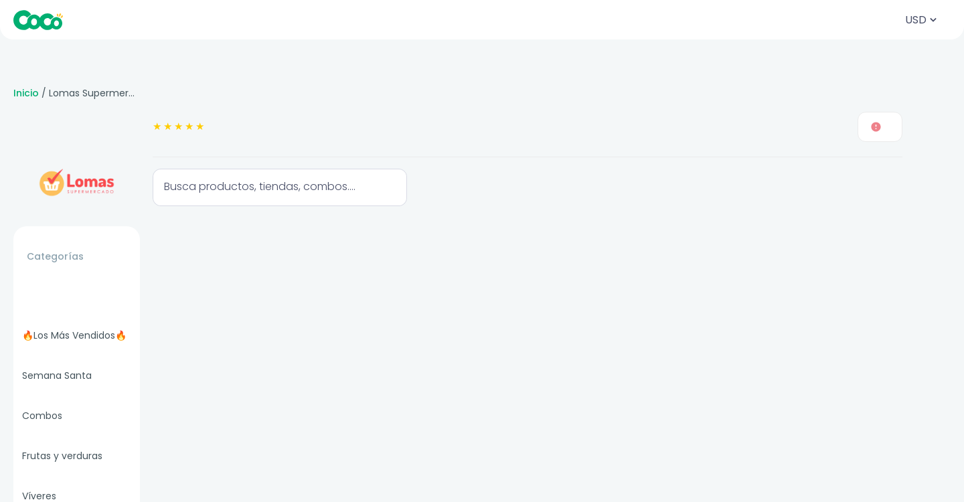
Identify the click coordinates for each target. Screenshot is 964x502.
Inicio (26, 93)
